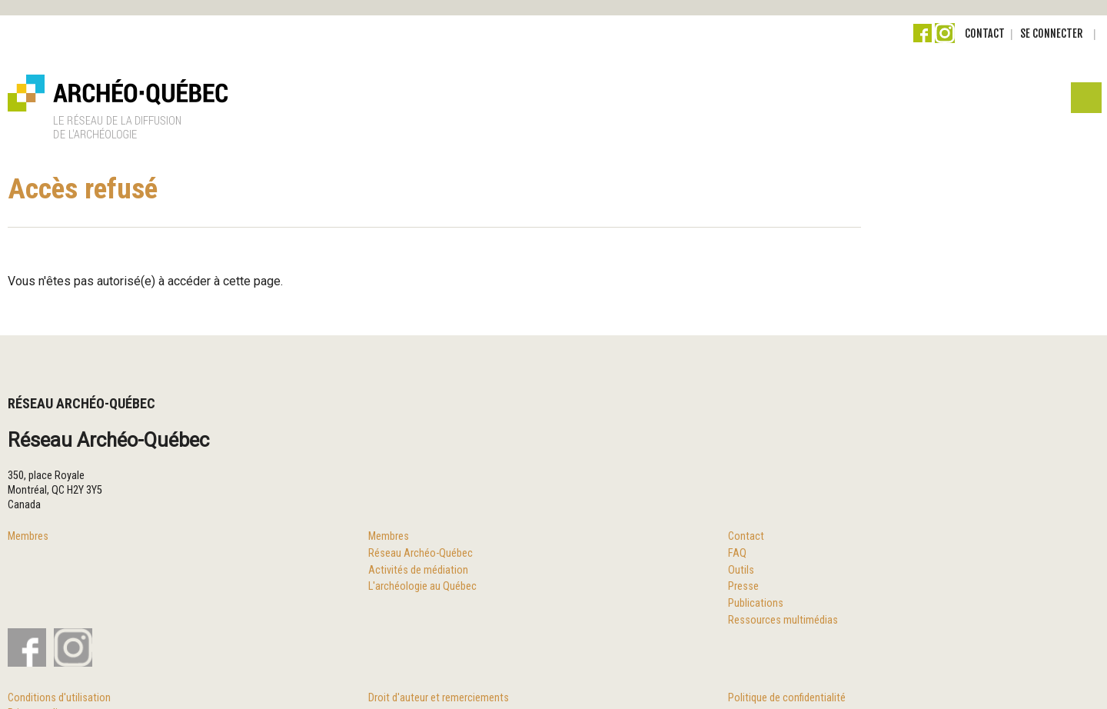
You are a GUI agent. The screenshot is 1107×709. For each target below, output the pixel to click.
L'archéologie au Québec (422, 586)
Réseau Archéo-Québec (420, 553)
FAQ (737, 553)
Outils (741, 570)
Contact (985, 33)
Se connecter (1051, 33)
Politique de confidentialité (787, 697)
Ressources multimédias (783, 620)
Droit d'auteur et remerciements (438, 697)
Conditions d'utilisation (59, 697)
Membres (28, 536)
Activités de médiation (418, 570)
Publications (755, 603)
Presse (743, 586)
